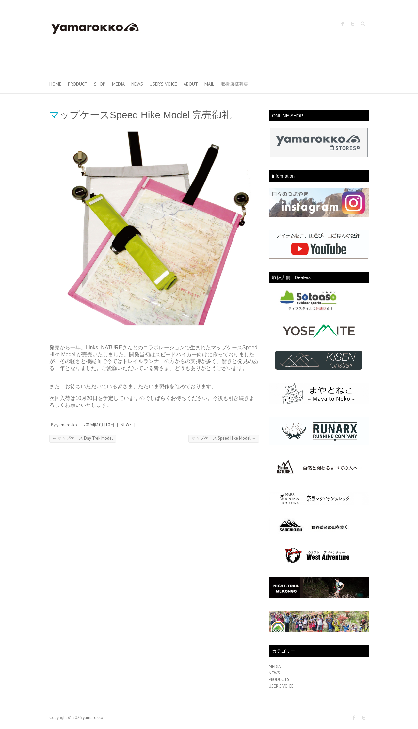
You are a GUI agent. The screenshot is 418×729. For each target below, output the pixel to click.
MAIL (209, 84)
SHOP (99, 84)
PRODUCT (78, 84)
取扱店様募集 (234, 84)
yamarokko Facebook (342, 24)
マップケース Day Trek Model (82, 438)
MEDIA (118, 84)
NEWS (137, 84)
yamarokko (66, 425)
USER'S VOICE (281, 686)
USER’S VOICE (163, 84)
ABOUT (191, 84)
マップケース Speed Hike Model (223, 438)
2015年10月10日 (98, 425)
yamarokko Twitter (352, 24)
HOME (55, 84)
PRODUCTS (279, 679)
